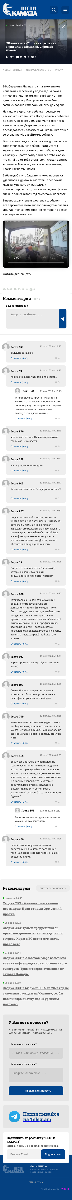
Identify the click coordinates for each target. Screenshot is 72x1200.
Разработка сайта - (54, 1189)
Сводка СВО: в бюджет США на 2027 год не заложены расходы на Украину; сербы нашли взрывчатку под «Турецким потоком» (36, 996)
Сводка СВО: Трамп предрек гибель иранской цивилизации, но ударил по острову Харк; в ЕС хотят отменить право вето (33, 936)
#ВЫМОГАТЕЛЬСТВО (38, 70)
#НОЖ (59, 70)
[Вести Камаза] (20, 10)
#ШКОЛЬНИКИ (12, 70)
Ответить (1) (18, 382)
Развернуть (36, 1182)
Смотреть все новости (53, 888)
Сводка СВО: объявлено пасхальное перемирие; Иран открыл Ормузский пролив (32, 908)
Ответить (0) (18, 358)
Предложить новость (38, 1091)
